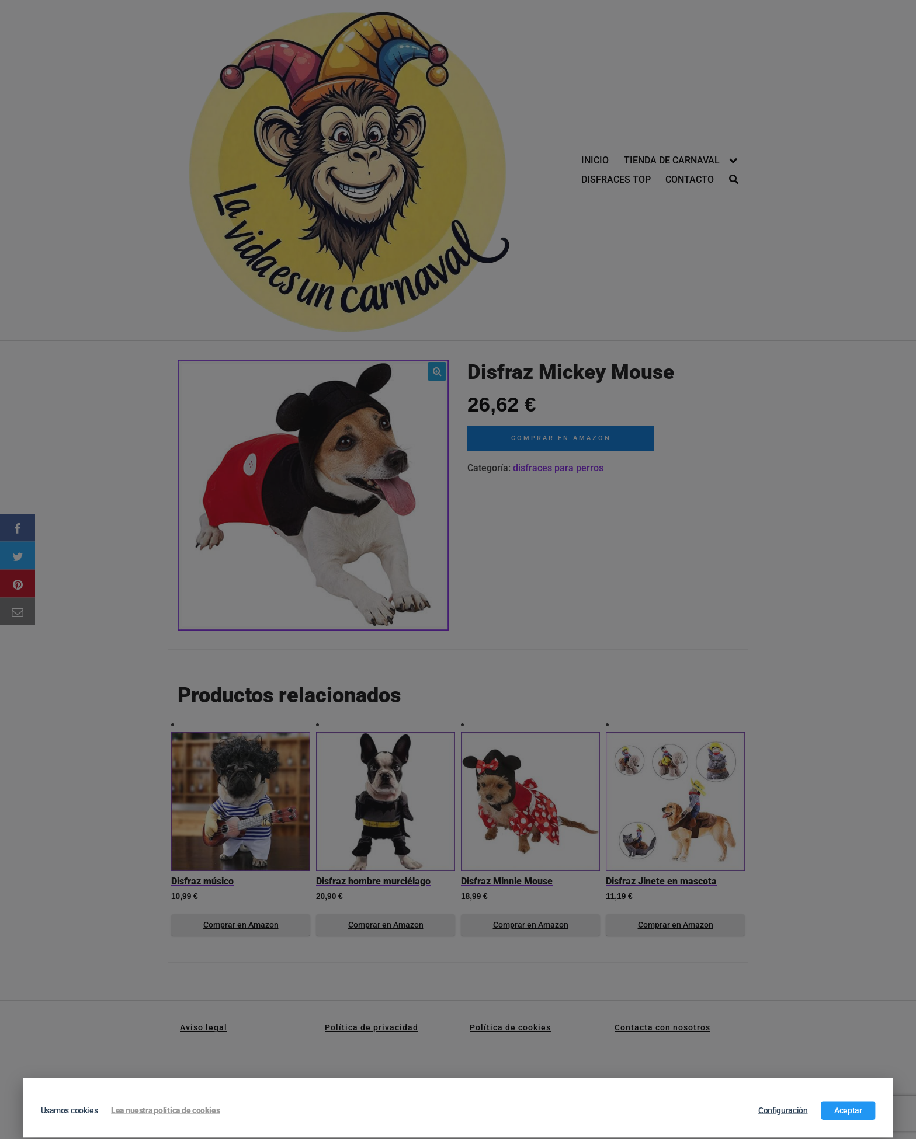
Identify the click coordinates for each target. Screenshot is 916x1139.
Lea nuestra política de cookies (165, 1110)
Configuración (783, 1110)
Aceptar (848, 1110)
